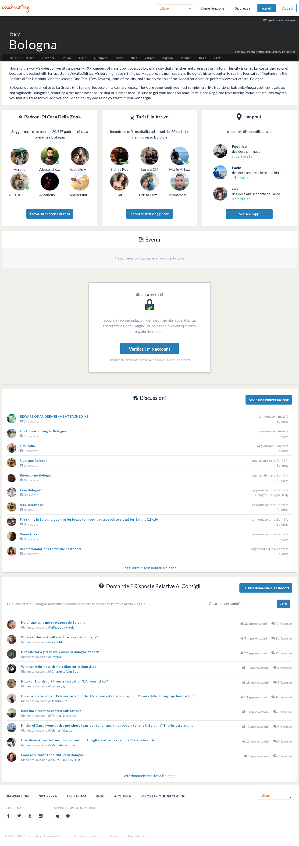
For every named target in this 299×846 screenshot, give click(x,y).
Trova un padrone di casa (49, 214)
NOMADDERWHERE (66, 760)
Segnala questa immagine (279, 19)
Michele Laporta (63, 745)
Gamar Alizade (61, 730)
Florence (48, 58)
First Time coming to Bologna (43, 431)
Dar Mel (57, 657)
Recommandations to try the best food (50, 549)
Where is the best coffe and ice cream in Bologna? (59, 637)
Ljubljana (100, 58)
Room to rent (30, 534)
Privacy (114, 836)
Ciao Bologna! (31, 490)
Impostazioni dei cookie (162, 796)
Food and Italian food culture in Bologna (52, 755)
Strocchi (251, 51)
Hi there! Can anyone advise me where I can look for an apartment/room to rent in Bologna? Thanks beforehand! (108, 725)
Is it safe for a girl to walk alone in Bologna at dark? (60, 652)
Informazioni (17, 796)
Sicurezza (242, 8)
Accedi (288, 8)
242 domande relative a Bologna (149, 775)
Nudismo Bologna (33, 460)
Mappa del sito (137, 836)
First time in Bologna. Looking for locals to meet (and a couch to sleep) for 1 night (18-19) (89, 519)
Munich (186, 58)
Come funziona (212, 8)
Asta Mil (57, 642)
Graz (217, 58)
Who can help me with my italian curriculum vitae (58, 666)
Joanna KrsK (60, 701)
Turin (82, 58)
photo (238, 51)
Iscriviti (266, 8)
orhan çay (58, 686)
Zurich (150, 58)
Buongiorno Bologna (36, 475)
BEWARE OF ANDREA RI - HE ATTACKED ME (54, 416)
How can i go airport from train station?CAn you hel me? (64, 681)
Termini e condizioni (87, 836)
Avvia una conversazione (269, 400)
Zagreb (167, 58)
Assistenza (76, 796)
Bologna (282, 421)
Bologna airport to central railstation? (51, 711)
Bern (202, 58)
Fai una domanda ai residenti (265, 588)
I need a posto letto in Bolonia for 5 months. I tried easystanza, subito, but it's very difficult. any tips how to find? (108, 696)
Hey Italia (27, 446)
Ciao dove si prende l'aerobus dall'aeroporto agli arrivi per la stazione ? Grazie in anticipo (90, 740)
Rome (119, 58)
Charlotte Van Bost (65, 671)
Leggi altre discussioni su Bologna (149, 567)
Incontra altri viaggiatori (150, 214)
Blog (100, 796)
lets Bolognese (31, 505)
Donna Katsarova (64, 716)
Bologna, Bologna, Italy (271, 495)
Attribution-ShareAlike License (276, 51)
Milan (66, 58)
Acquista (122, 796)
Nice (134, 58)
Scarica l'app (249, 214)
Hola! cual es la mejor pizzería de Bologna (53, 622)
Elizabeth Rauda (63, 627)
